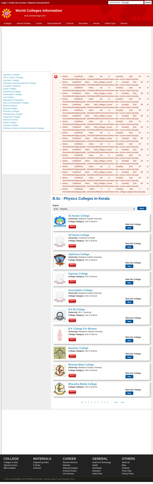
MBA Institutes (10, 468)
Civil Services (68, 474)
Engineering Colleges (12, 92)
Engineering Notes (41, 462)
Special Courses (10, 465)
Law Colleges (8, 97)
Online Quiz (110, 23)
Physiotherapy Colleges (13, 114)
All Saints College (78, 235)
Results (124, 23)
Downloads (97, 468)
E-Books (36, 465)
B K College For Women (82, 328)
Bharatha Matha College (82, 384)
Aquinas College (78, 273)
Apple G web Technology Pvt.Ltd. (63, 479)
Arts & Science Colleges (13, 77)
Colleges (7, 23)
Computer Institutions (12, 86)
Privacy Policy (128, 474)
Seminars (37, 468)
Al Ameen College (78, 215)
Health (95, 465)
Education (82, 23)
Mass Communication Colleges (16, 103)
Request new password (38, 3)
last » (123, 402)
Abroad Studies (23, 23)
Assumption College (80, 290)
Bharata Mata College (81, 364)
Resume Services (70, 462)
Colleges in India (11, 462)
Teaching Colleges (10, 125)
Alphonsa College (78, 254)
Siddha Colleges (10, 122)
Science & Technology (101, 462)
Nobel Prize (97, 474)
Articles (96, 23)
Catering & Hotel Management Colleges (19, 83)
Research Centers (10, 120)
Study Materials (53, 23)
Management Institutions (13, 100)
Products (125, 468)
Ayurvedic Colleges (11, 80)
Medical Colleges (10, 106)
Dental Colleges (9, 89)
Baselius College (78, 348)
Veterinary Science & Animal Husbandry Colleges (23, 128)
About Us (126, 462)
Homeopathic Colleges (12, 94)
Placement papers (70, 468)
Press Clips (127, 471)
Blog (124, 465)
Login (4, 3)
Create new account (17, 3)
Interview (66, 465)
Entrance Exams (70, 471)
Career (38, 23)
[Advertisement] (76, 49)
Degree (56, 205)
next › (116, 402)
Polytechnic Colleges (11, 117)
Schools (69, 23)
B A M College (76, 309)
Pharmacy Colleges (11, 111)
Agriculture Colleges (11, 75)
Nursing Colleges (10, 108)
